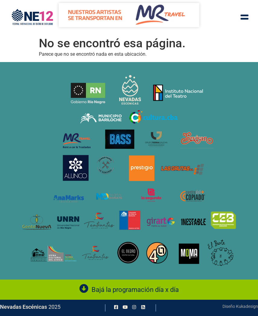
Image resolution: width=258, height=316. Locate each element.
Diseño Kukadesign (240, 306)
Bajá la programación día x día (135, 289)
